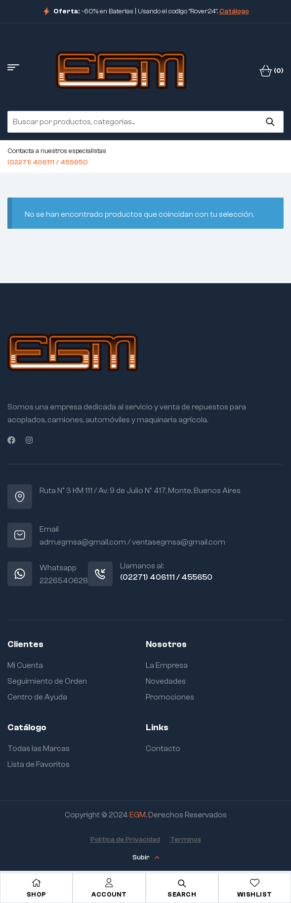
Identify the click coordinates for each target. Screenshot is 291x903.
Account (109, 894)
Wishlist (254, 894)
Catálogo (234, 11)
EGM (137, 814)
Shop (36, 894)
